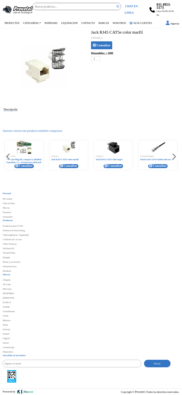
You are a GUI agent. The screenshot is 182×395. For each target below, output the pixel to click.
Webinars (51, 22)
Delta (5, 324)
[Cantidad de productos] (95, 58)
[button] (172, 23)
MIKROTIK (8, 297)
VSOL (6, 315)
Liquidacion (69, 22)
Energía (6, 257)
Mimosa (6, 320)
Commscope (8, 347)
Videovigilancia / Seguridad (16, 234)
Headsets (7, 270)
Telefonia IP (8, 248)
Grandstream (9, 311)
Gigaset (6, 338)
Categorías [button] (31, 22)
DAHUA (7, 302)
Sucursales (8, 216)
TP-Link (7, 284)
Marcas (103, 22)
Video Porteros (10, 243)
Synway (6, 329)
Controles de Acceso (12, 239)
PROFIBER (8, 293)
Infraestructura (10, 266)
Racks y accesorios (11, 261)
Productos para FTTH (13, 225)
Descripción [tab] (10, 109)
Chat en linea (9, 203)
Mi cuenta (7, 198)
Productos (11, 22)
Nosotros (119, 22)
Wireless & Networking (14, 230)
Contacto (88, 22)
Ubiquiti (6, 279)
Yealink (6, 306)
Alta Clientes (140, 22)
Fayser (6, 342)
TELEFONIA (9, 252)
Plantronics (8, 351)
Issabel (6, 333)
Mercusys (7, 288)
